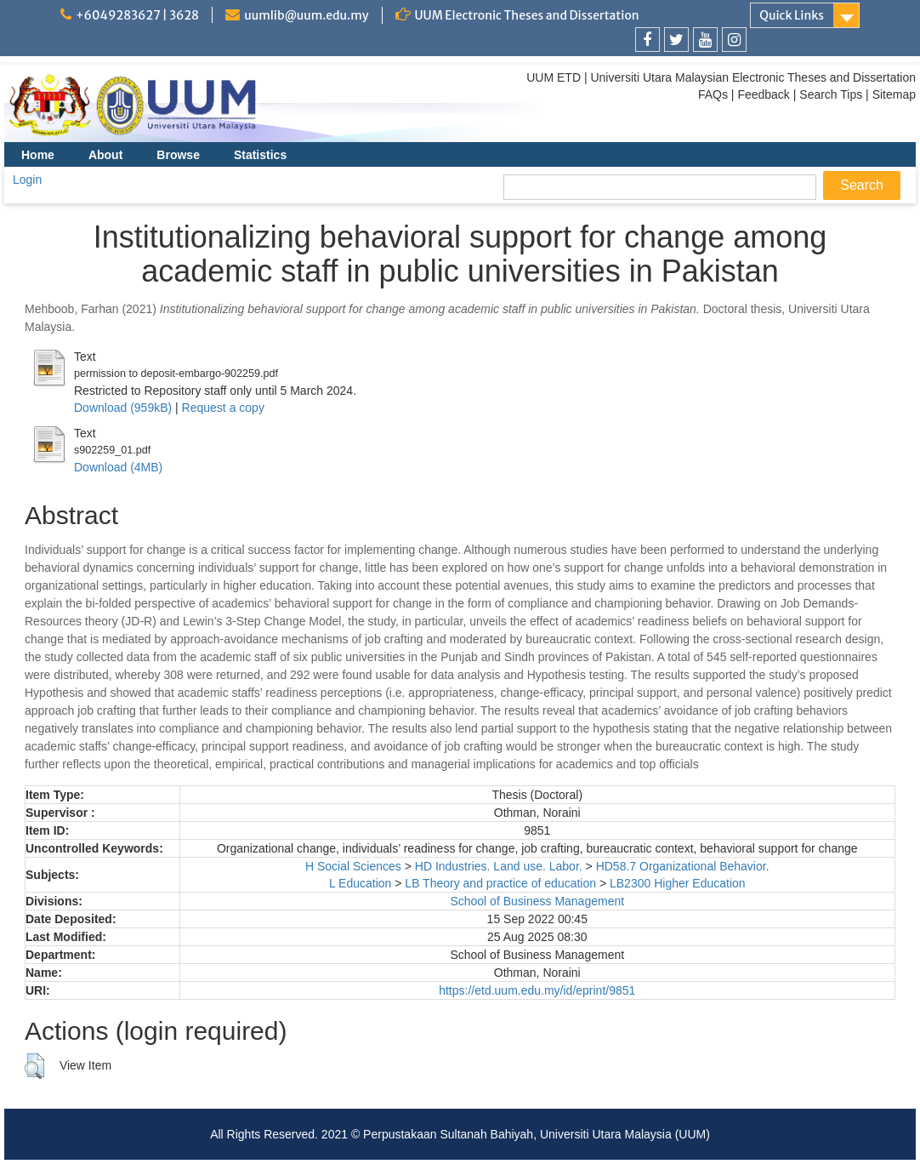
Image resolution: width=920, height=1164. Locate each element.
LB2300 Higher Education (678, 883)
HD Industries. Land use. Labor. (498, 866)
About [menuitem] (105, 155)
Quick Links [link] (791, 15)
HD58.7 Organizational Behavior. (683, 866)
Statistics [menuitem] (260, 155)
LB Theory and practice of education (500, 883)
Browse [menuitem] (178, 155)
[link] (647, 39)
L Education (360, 883)
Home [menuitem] (37, 155)
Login (27, 179)
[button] (34, 1066)
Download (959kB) (123, 407)
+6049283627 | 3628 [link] (137, 15)
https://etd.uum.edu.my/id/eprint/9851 (537, 990)
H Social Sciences (353, 866)
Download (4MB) (118, 467)
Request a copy (223, 407)
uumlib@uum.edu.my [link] (306, 15)
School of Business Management (537, 901)
